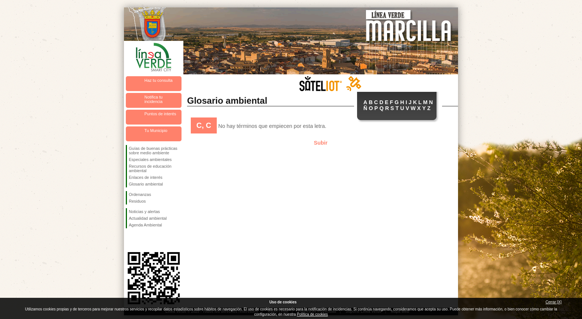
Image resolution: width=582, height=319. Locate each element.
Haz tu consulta (158, 80)
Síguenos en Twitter (142, 240)
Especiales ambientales (150, 159)
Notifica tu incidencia (153, 99)
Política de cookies (312, 314)
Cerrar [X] (554, 302)
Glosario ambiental (146, 184)
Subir (321, 143)
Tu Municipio (155, 130)
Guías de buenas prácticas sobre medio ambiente (153, 150)
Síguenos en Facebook (130, 240)
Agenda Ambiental (145, 225)
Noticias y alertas (144, 211)
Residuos (137, 201)
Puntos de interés (160, 114)
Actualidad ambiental (148, 218)
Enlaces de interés (146, 177)
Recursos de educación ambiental (150, 168)
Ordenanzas (140, 194)
